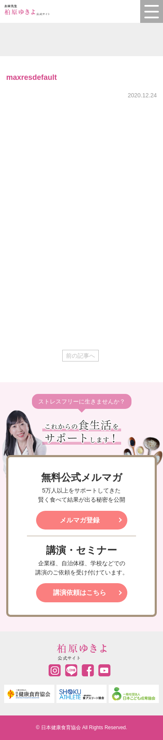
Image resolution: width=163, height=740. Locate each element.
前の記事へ (80, 355)
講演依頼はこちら (79, 592)
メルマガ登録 (80, 520)
